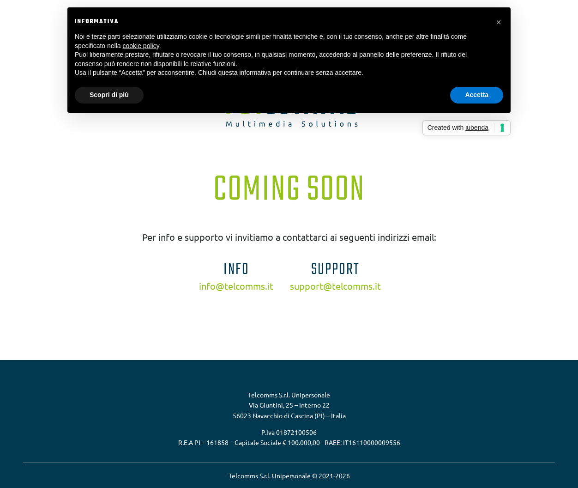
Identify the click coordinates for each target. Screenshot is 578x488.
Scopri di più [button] (109, 94)
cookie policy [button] (141, 45)
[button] (498, 22)
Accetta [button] (476, 94)
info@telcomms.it (236, 286)
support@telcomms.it (335, 286)
